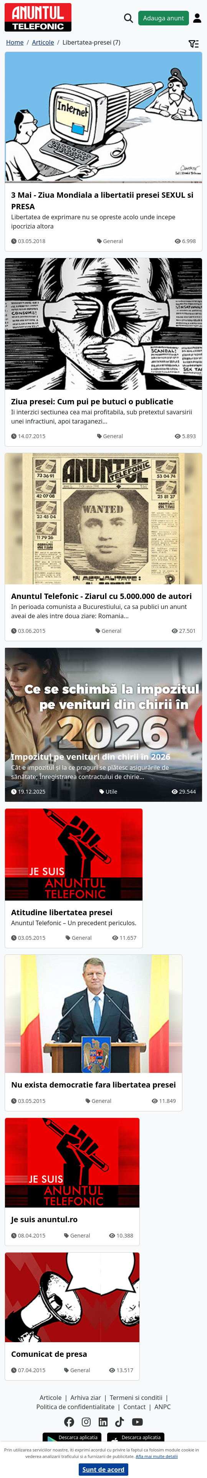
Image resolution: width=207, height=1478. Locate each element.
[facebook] (69, 1422)
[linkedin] (103, 1422)
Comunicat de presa (49, 1354)
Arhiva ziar (86, 1397)
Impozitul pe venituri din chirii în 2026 (91, 756)
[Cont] (197, 18)
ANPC (162, 1407)
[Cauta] (128, 18)
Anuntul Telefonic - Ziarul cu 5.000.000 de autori (101, 596)
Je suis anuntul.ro (44, 1219)
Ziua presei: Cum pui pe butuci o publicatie (92, 401)
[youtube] (137, 1422)
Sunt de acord (103, 1469)
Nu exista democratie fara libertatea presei (93, 1084)
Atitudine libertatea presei (62, 912)
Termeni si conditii (136, 1397)
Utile (108, 791)
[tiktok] (119, 1422)
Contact (134, 1407)
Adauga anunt (163, 18)
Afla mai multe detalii (156, 1456)
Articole (50, 1397)
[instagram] (86, 1422)
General (110, 241)
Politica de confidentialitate (75, 1407)
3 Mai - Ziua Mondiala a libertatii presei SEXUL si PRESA (102, 201)
